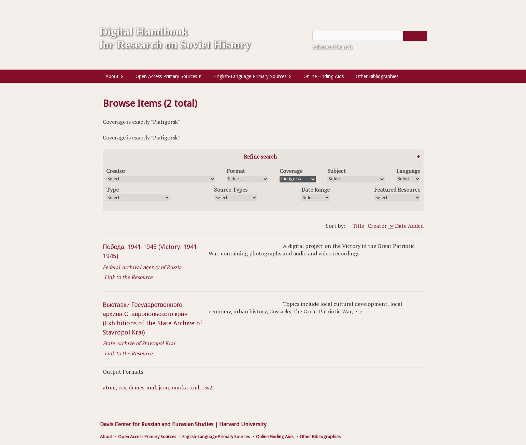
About (111, 76)
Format (236, 171)
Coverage (291, 171)
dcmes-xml (142, 387)
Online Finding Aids (323, 76)
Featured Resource (397, 189)
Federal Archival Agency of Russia (142, 267)
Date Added (409, 225)
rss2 (207, 387)
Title (358, 225)
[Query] (369, 36)
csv (122, 387)
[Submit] (415, 36)
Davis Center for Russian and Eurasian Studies (156, 424)
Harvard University (243, 424)
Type (112, 189)
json (164, 387)
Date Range (315, 189)
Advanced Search (332, 46)
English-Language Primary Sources (250, 76)
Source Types (230, 189)
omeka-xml (185, 387)
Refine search (260, 156)
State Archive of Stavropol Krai (139, 343)
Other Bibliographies (377, 76)
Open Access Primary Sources (166, 76)
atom (109, 387)
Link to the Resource (128, 276)
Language (408, 171)
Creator (115, 171)
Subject (336, 171)
